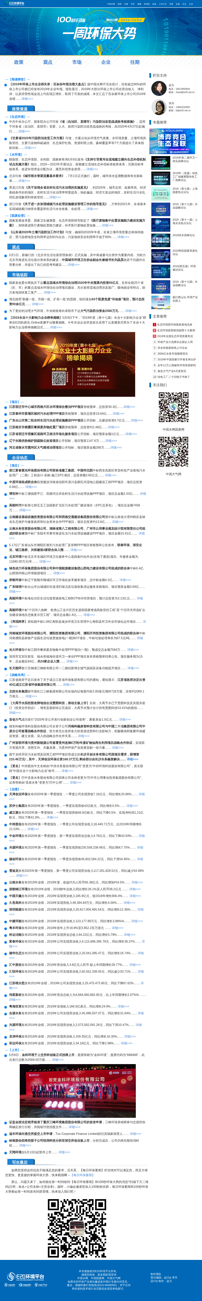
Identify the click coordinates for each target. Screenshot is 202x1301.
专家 (171, 4)
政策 (154, 4)
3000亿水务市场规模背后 (172, 353)
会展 (178, 4)
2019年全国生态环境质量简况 (175, 336)
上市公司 (163, 4)
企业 (191, 4)
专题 (126, 4)
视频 (139, 4)
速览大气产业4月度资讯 (171, 371)
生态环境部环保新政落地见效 (174, 324)
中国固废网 (97, 1278)
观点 (47, 62)
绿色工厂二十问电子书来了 (173, 376)
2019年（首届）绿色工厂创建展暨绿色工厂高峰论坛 (185, 177)
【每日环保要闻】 (82, 1175)
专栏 (133, 4)
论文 (184, 4)
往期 (135, 62)
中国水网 (111, 4)
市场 (76, 62)
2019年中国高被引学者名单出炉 (176, 359)
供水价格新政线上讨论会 (172, 347)
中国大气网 (114, 1278)
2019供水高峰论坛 (184, 235)
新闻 (120, 4)
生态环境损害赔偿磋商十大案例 (176, 330)
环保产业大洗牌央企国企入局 (175, 342)
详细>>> (27, 98)
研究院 (147, 4)
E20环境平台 (103, 1271)
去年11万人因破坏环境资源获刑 (176, 365)
